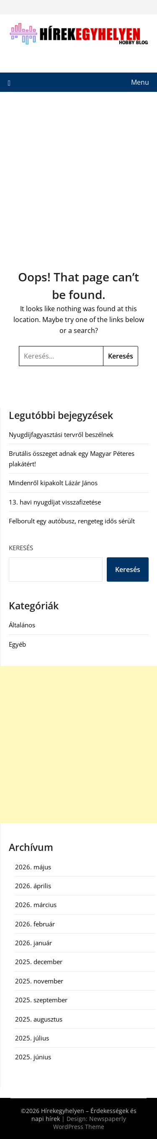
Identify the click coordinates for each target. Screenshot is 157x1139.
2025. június (33, 1057)
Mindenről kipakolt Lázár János (53, 482)
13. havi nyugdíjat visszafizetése (55, 502)
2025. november (39, 981)
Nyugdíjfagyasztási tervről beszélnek (61, 434)
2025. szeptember (41, 1000)
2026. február (35, 924)
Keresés (21, 547)
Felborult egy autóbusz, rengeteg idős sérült (72, 521)
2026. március (36, 904)
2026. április (33, 886)
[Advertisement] (78, 174)
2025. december (38, 961)
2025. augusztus (38, 1019)
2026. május (33, 867)
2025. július (32, 1038)
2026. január (33, 943)
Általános (22, 625)
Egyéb (17, 644)
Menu (140, 82)
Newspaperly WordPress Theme (89, 1123)
